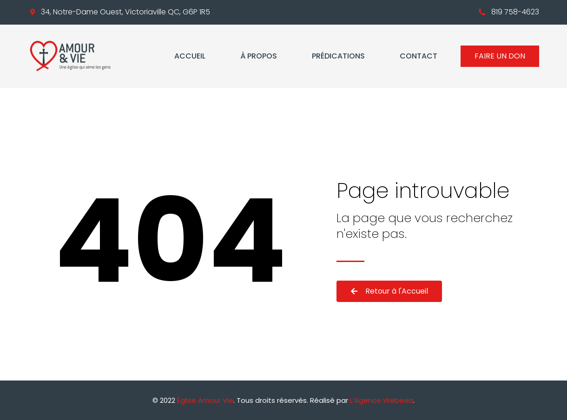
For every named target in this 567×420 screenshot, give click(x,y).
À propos (258, 56)
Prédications (338, 56)
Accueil (189, 56)
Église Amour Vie (205, 400)
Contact (418, 56)
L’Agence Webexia (381, 400)
